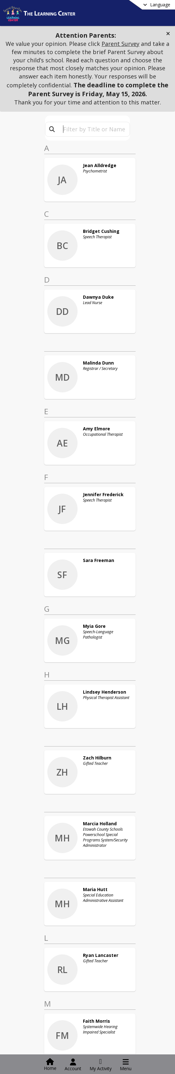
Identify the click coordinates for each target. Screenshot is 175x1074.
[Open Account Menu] (73, 1064)
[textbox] (94, 129)
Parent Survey (120, 43)
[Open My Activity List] (101, 1064)
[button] (168, 33)
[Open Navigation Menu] (125, 1064)
